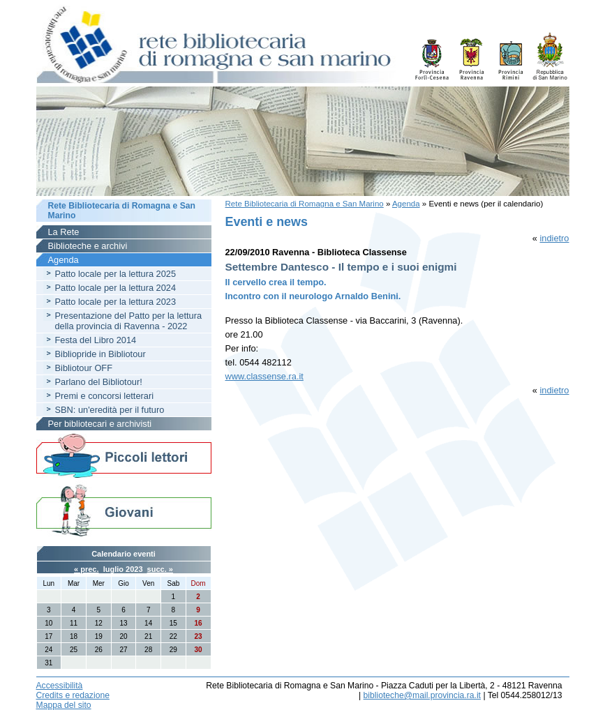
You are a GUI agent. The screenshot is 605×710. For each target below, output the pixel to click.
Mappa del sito (63, 705)
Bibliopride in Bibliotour (100, 354)
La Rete (64, 232)
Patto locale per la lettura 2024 (116, 287)
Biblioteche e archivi (88, 246)
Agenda (406, 203)
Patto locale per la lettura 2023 (116, 301)
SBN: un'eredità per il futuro (110, 410)
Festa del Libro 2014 (96, 340)
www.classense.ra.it (264, 376)
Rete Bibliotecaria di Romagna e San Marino (304, 203)
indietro (554, 238)
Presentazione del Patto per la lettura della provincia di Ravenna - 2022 (128, 320)
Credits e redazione (73, 695)
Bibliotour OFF (84, 368)
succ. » (160, 569)
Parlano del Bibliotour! (98, 382)
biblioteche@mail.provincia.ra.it (422, 695)
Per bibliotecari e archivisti (100, 423)
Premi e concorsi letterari (104, 396)
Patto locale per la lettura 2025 (116, 274)
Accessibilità (59, 685)
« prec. (86, 569)
